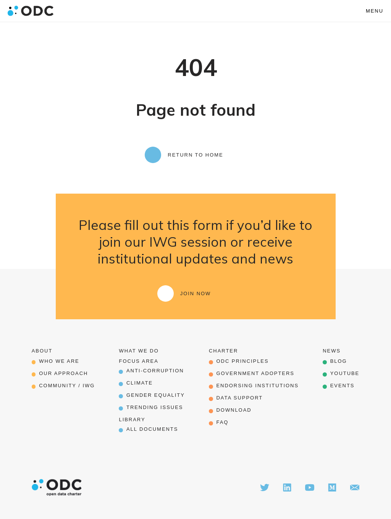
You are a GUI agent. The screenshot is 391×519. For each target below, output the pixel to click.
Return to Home (195, 155)
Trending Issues (154, 407)
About (42, 351)
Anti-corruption (155, 370)
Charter (223, 351)
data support (239, 398)
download (233, 410)
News (332, 351)
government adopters (255, 373)
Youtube (345, 373)
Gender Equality (155, 395)
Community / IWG (67, 385)
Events (342, 385)
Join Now (195, 293)
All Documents (152, 429)
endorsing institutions (257, 385)
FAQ (222, 422)
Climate (139, 383)
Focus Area (138, 361)
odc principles (242, 361)
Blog (338, 361)
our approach (63, 373)
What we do (138, 351)
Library (132, 419)
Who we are (59, 361)
